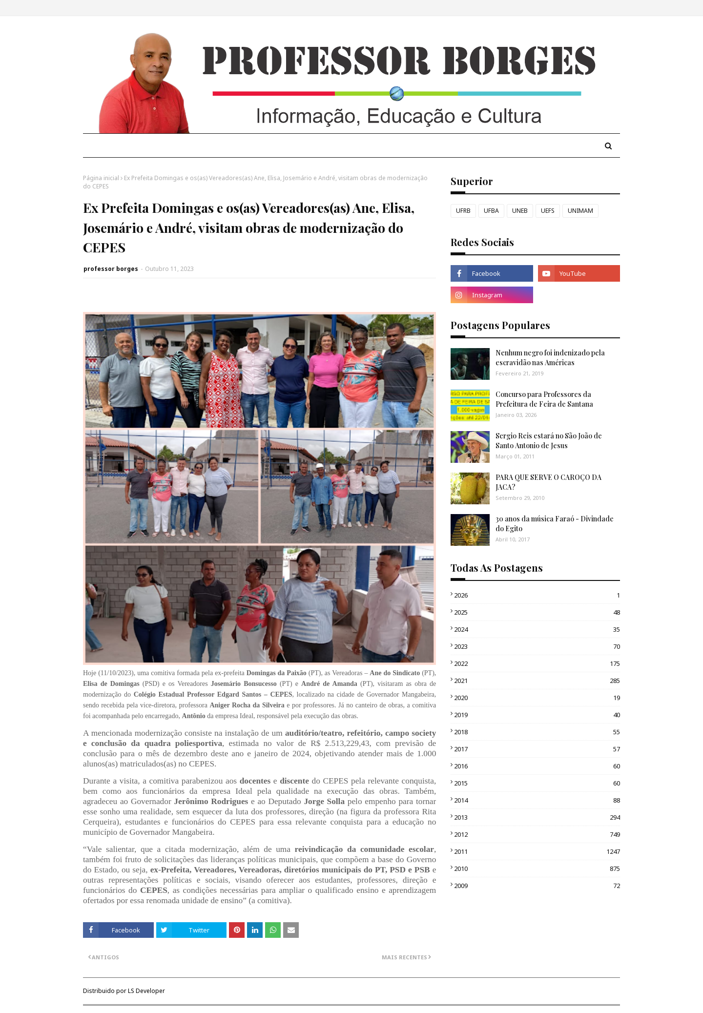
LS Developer (146, 991)
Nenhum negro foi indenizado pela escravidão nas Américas (550, 357)
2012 (537, 834)
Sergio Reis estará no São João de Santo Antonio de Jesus (549, 440)
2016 (537, 766)
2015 (537, 783)
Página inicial (101, 178)
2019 (537, 714)
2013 (537, 817)
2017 (537, 748)
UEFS (548, 211)
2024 (537, 629)
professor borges (110, 269)
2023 (537, 646)
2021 (537, 680)
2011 (537, 851)
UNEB (520, 211)
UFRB (463, 211)
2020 (537, 697)
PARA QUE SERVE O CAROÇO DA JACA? (548, 482)
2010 (537, 868)
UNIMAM (580, 211)
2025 (537, 612)
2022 (537, 663)
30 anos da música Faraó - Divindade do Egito (555, 523)
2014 (537, 800)
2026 (537, 595)
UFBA (491, 211)
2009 (537, 885)
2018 (537, 731)
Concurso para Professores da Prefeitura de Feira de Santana (544, 399)
